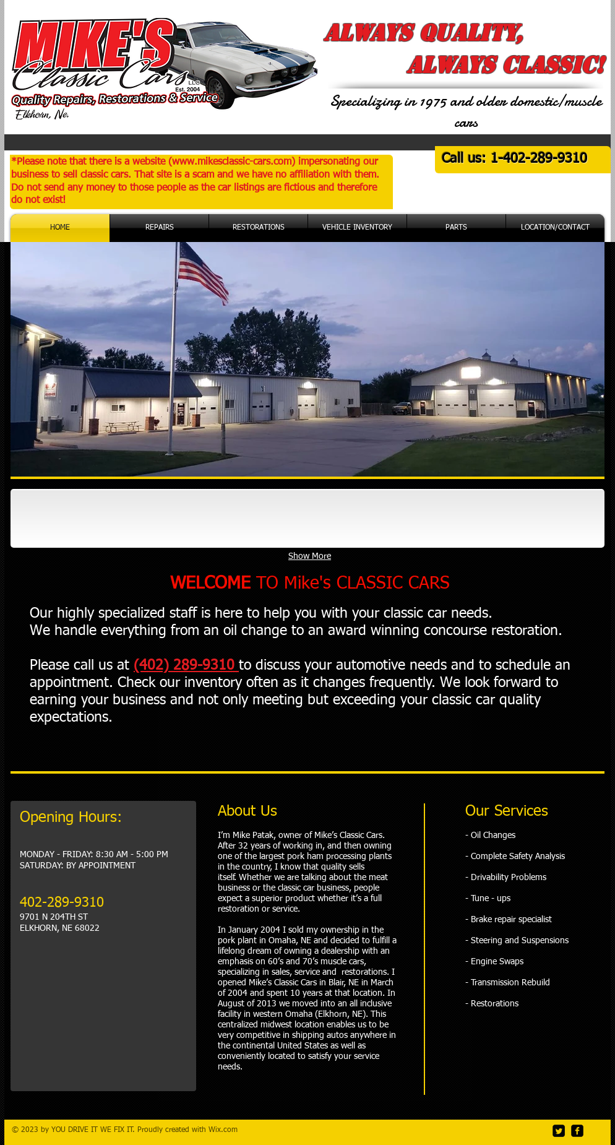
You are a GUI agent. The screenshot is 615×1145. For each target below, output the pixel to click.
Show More (309, 556)
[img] (74, 518)
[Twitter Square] (559, 1131)
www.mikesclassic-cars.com (231, 162)
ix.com (226, 1130)
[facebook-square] (577, 1131)
